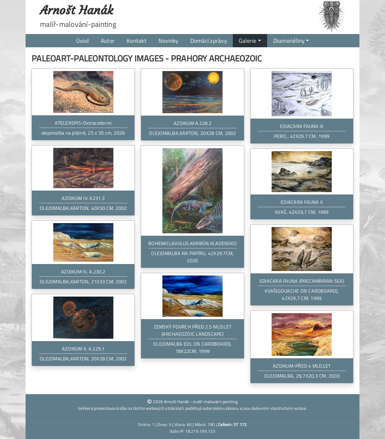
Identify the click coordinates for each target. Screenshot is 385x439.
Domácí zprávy (208, 40)
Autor (108, 40)
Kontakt (136, 40)
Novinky (168, 40)
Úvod (82, 40)
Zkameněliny (289, 40)
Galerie (248, 40)
